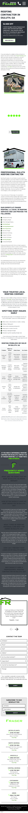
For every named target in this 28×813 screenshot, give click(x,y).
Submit (15, 686)
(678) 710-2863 (14, 733)
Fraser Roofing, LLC (21, 56)
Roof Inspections (7, 229)
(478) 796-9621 (14, 770)
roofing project (9, 255)
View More (15, 132)
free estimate (14, 459)
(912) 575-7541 (15, 783)
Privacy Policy (18, 808)
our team (9, 67)
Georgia (9, 299)
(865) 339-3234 (14, 758)
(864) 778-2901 (14, 796)
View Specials (9, 41)
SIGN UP (15, 713)
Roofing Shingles (7, 240)
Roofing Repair (6, 224)
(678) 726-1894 (14, 745)
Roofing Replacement (8, 226)
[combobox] (14, 657)
